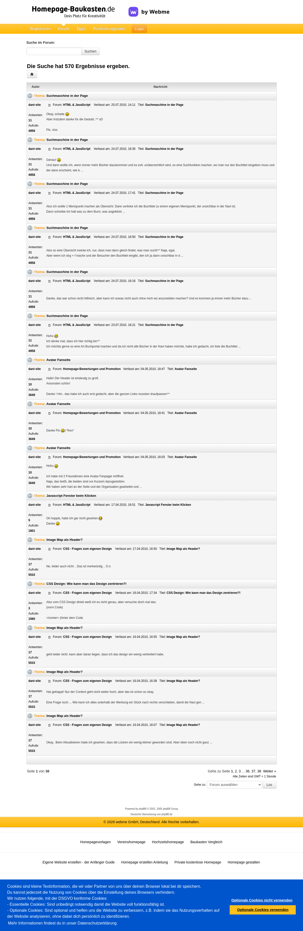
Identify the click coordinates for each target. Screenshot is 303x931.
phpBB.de (166, 814)
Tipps (81, 29)
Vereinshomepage (131, 842)
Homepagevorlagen (95, 842)
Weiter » (269, 771)
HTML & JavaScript (77, 105)
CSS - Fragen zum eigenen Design (88, 549)
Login (139, 29)
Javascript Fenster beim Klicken (71, 496)
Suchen (90, 51)
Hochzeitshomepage (168, 842)
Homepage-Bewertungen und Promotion (92, 369)
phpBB (142, 808)
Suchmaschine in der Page (67, 96)
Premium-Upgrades (109, 29)
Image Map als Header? (65, 540)
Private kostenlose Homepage (197, 862)
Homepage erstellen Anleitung (144, 862)
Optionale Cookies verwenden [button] (263, 910)
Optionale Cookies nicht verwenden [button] (261, 900)
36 (248, 771)
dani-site (35, 105)
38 (259, 771)
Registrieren (40, 29)
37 (253, 771)
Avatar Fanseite (58, 360)
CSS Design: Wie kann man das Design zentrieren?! (87, 584)
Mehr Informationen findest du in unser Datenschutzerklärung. (63, 923)
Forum (63, 29)
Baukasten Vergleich (206, 842)
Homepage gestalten (244, 862)
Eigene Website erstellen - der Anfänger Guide (79, 862)
